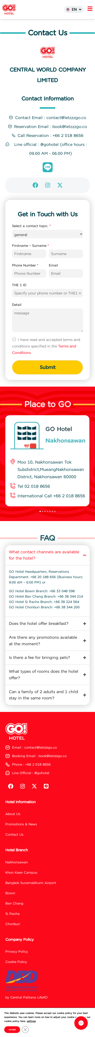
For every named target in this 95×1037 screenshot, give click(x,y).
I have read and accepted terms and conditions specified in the (46, 356)
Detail (16, 314)
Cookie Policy (16, 971)
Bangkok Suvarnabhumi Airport (30, 892)
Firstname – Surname (30, 255)
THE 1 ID (19, 295)
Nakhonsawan (16, 872)
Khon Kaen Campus (21, 882)
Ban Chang (14, 913)
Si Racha (12, 923)
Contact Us (14, 844)
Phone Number (25, 275)
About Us (12, 823)
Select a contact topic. (31, 236)
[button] (40, 521)
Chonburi (12, 934)
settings (31, 1021)
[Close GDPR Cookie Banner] (25, 1029)
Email (53, 275)
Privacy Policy (16, 961)
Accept (12, 1029)
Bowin (10, 903)
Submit (48, 377)
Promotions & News (21, 834)
